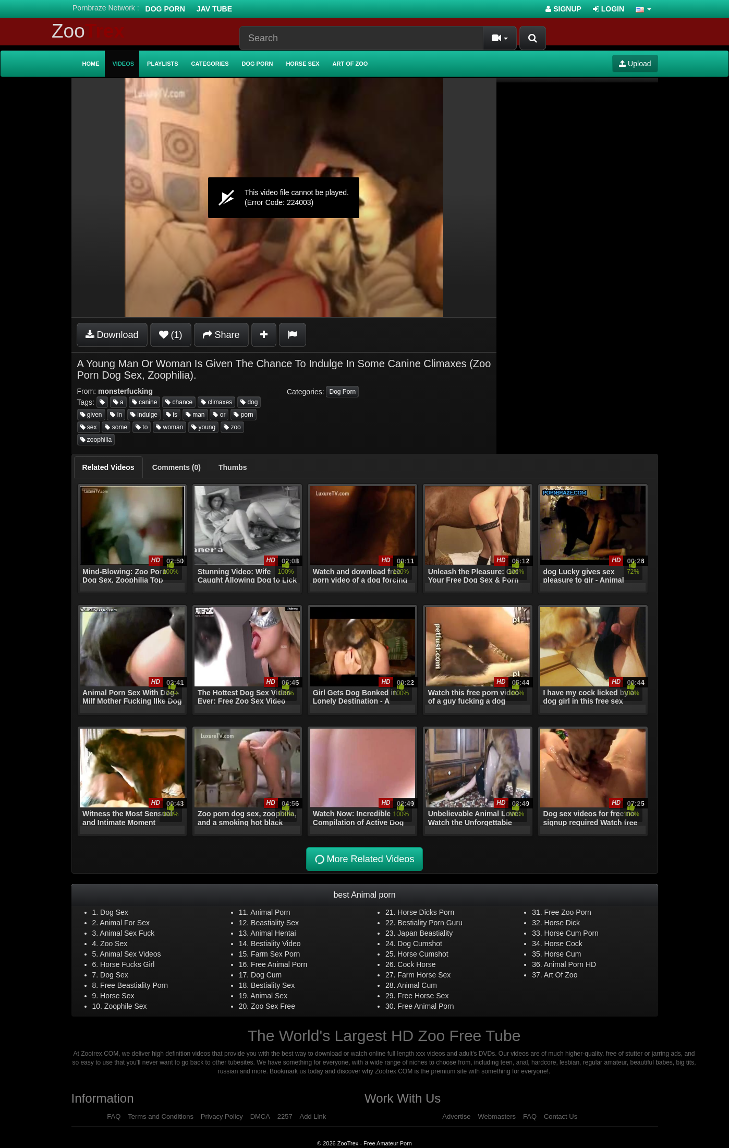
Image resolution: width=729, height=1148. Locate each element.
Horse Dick (562, 923)
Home (91, 64)
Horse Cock (563, 943)
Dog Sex (114, 912)
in (116, 414)
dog (249, 402)
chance (178, 402)
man (195, 414)
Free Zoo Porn (567, 912)
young (203, 427)
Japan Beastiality (425, 933)
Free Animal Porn (279, 964)
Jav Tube (214, 9)
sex (88, 427)
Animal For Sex (125, 923)
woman (169, 427)
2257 (285, 1116)
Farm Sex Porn (275, 954)
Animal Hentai (273, 933)
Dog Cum (266, 975)
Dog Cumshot (419, 943)
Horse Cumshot (422, 954)
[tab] (108, 467)
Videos (124, 64)
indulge (143, 414)
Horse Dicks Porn (425, 912)
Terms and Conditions (160, 1116)
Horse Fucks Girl (127, 964)
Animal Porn (270, 912)
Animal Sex (268, 996)
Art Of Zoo (561, 975)
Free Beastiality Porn (134, 985)
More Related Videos (363, 859)
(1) (171, 335)
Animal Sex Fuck (127, 933)
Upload (635, 63)
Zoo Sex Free (273, 1006)
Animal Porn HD (570, 964)
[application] (283, 197)
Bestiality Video (275, 943)
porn (243, 414)
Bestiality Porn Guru (430, 923)
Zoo (88, 31)
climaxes (216, 402)
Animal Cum (417, 985)
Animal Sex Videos (130, 954)
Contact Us (560, 1116)
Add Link (313, 1116)
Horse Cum (562, 954)
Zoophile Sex (125, 1006)
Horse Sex (302, 64)
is (171, 414)
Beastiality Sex (275, 923)
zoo (232, 427)
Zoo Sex (113, 943)
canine (144, 402)
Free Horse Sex (422, 996)
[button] (643, 9)
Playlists (162, 64)
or (219, 414)
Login (608, 9)
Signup (563, 9)
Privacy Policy (222, 1116)
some (116, 427)
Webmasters (497, 1116)
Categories (210, 64)
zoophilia (96, 439)
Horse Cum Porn (571, 933)
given (91, 414)
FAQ (113, 1116)
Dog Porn (165, 9)
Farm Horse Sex (424, 975)
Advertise (456, 1116)
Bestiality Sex (273, 985)
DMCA (260, 1116)
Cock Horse (416, 964)
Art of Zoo (350, 64)
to (142, 427)
